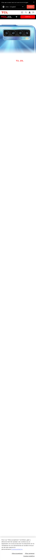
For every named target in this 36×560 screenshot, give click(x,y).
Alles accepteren (17, 553)
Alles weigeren (29, 553)
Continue (30, 6)
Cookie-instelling (28, 556)
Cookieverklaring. (17, 549)
